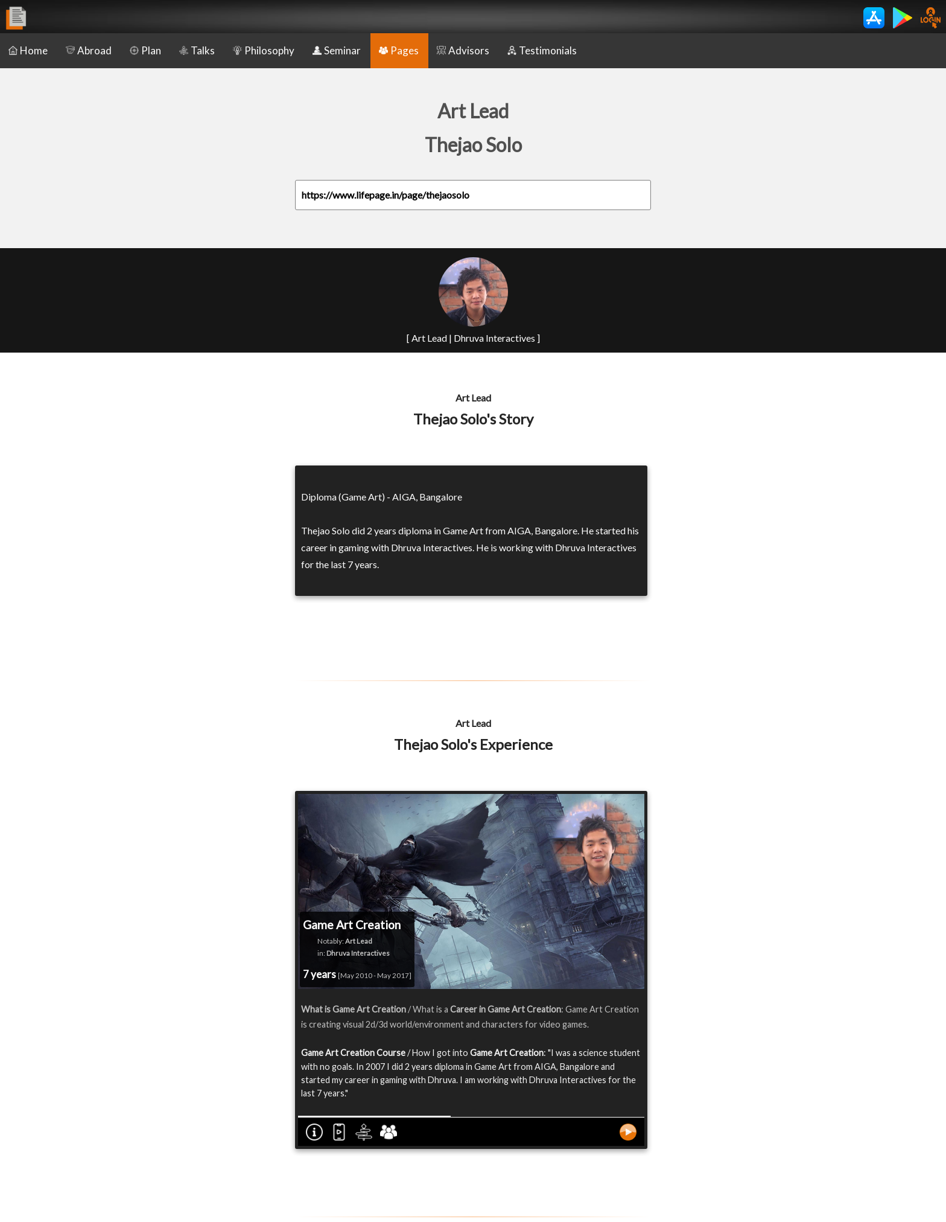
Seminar (337, 50)
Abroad (89, 50)
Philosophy (263, 50)
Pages (399, 50)
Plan (145, 50)
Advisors (463, 50)
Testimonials (542, 50)
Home (28, 50)
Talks (197, 50)
